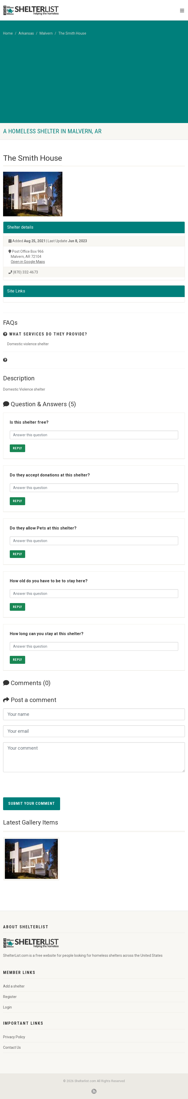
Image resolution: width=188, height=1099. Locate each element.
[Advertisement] (94, 84)
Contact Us (12, 1047)
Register (10, 997)
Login (7, 1007)
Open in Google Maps (28, 262)
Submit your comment (31, 803)
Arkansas (26, 33)
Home (8, 33)
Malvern (46, 33)
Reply (17, 448)
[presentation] (42, 787)
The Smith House (72, 33)
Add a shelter (14, 986)
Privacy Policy (14, 1037)
